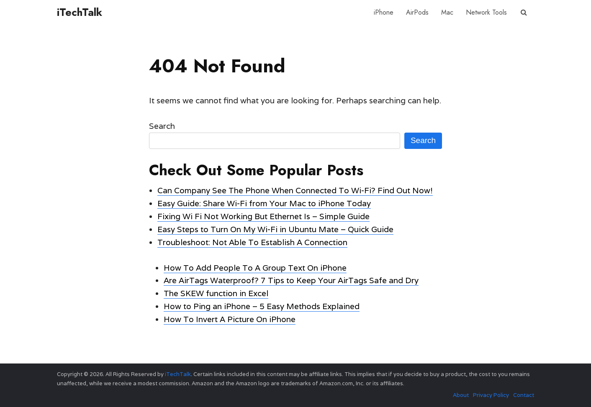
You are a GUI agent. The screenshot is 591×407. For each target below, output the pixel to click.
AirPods (417, 12)
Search (162, 126)
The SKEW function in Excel (216, 293)
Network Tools (486, 12)
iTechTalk (79, 12)
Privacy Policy (491, 395)
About (461, 395)
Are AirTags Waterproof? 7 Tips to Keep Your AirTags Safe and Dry (291, 280)
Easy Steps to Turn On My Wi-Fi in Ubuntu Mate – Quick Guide (275, 229)
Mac (447, 12)
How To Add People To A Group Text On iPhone (255, 268)
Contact (523, 395)
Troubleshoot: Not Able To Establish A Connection (252, 242)
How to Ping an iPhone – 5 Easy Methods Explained (262, 306)
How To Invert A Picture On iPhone (230, 319)
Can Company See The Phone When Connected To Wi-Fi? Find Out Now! (295, 190)
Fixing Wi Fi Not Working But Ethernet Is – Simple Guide (263, 216)
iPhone (383, 12)
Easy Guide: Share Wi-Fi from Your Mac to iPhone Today (264, 203)
